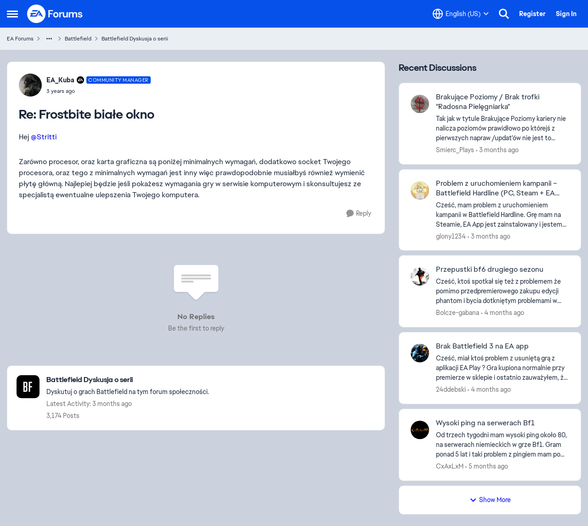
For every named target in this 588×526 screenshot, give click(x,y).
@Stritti (44, 137)
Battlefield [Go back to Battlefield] (78, 38)
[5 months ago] (486, 466)
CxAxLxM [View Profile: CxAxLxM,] (450, 466)
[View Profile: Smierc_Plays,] (420, 104)
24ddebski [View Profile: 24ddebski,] (451, 389)
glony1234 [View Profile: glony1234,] (451, 236)
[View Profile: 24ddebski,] (420, 353)
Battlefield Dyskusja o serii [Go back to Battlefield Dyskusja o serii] (135, 38)
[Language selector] (461, 14)
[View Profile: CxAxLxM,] (420, 430)
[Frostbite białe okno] (98, 91)
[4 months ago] (502, 313)
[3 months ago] (497, 150)
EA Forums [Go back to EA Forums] (20, 38)
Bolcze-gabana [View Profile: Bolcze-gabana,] (457, 313)
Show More (490, 500)
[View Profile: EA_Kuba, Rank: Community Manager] (30, 85)
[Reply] (359, 213)
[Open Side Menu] (12, 14)
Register (532, 14)
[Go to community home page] (55, 14)
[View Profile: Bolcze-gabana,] (420, 276)
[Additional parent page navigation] (49, 38)
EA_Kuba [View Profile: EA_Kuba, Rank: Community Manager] (60, 80)
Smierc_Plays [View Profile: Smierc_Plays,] (455, 150)
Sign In (566, 14)
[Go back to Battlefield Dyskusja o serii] (127, 380)
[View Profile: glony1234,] (420, 190)
